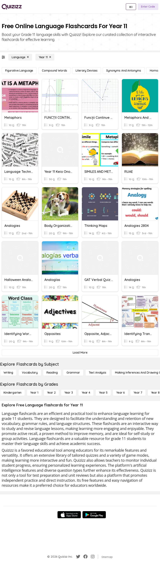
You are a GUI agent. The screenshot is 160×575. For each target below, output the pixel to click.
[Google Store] (94, 514)
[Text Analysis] (97, 372)
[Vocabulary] (29, 372)
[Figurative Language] (19, 70)
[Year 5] (103, 392)
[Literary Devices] (86, 70)
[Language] (20, 57)
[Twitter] (78, 556)
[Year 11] (44, 57)
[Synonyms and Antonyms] (124, 70)
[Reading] (52, 372)
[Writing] (8, 372)
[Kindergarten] (12, 392)
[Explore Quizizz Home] (12, 6)
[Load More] (80, 352)
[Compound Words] (54, 70)
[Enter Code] (148, 6)
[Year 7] (138, 392)
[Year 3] (68, 392)
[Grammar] (73, 372)
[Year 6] (120, 392)
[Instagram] (93, 556)
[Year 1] (34, 392)
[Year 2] (51, 392)
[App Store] (69, 514)
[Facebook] (85, 556)
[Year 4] (86, 392)
